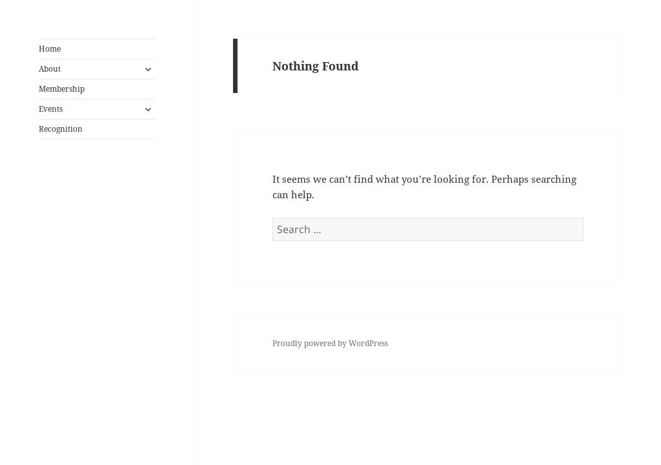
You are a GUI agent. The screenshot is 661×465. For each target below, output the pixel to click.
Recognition (61, 128)
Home (50, 48)
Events (51, 108)
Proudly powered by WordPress (330, 343)
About (50, 68)
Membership (62, 88)
